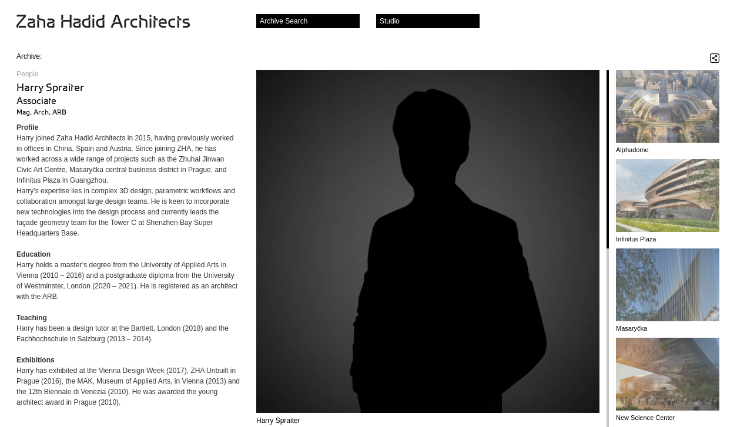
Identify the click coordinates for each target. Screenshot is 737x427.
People (27, 74)
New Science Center (645, 417)
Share (715, 58)
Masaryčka (631, 328)
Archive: (29, 56)
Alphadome (632, 149)
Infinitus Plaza (636, 239)
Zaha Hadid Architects (112, 22)
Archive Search (283, 21)
